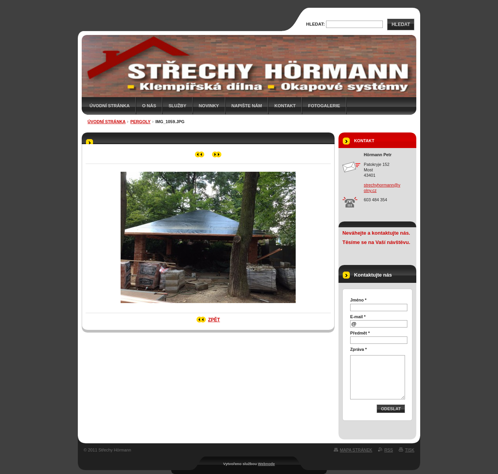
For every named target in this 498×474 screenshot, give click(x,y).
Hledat (400, 24)
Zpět (214, 319)
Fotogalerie (324, 105)
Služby (177, 105)
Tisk (409, 450)
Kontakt (285, 105)
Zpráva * (358, 349)
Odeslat (391, 408)
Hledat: (315, 24)
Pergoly (140, 121)
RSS (388, 450)
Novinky (209, 105)
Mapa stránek (356, 450)
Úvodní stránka (109, 105)
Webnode (266, 464)
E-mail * (358, 316)
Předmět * (360, 333)
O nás (149, 105)
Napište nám (246, 105)
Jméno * (358, 300)
